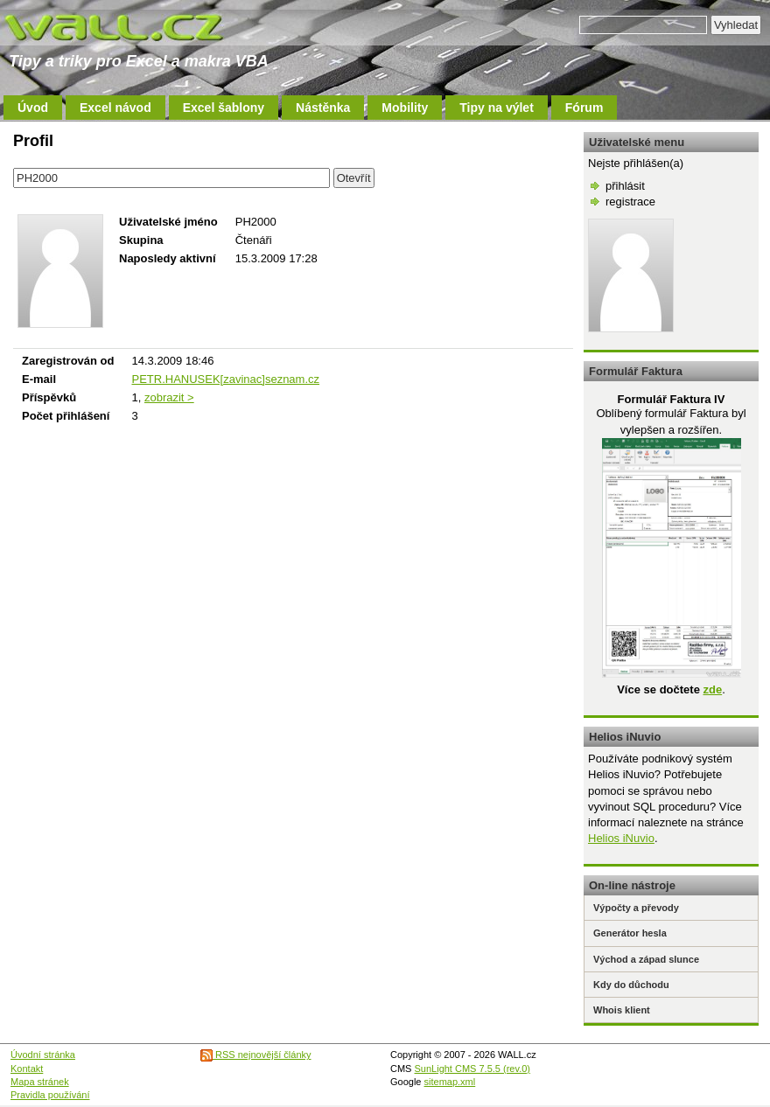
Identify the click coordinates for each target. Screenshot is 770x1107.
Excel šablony (223, 108)
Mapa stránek (39, 1081)
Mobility (405, 108)
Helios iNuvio (621, 838)
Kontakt (26, 1068)
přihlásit (625, 185)
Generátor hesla (630, 933)
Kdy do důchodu (631, 984)
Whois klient (621, 1010)
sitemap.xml (450, 1081)
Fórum (584, 108)
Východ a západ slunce (646, 959)
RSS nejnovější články (256, 1054)
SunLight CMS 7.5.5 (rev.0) (472, 1068)
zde (712, 689)
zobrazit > (169, 397)
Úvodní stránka (42, 1054)
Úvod (33, 108)
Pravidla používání (50, 1095)
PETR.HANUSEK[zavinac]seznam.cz (225, 379)
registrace (630, 201)
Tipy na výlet (496, 108)
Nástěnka (323, 108)
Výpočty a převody (636, 907)
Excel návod (115, 108)
